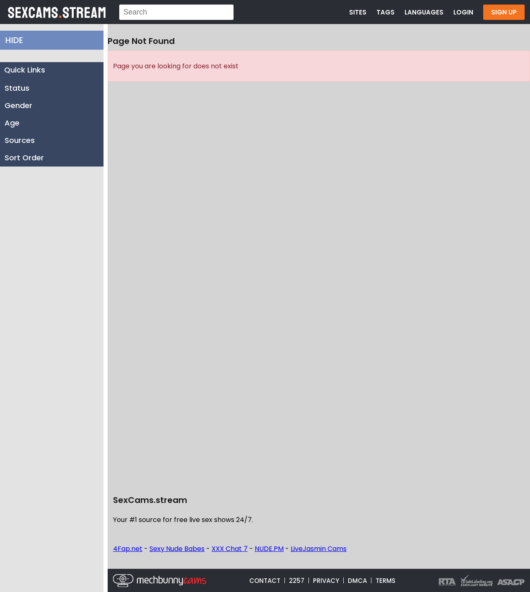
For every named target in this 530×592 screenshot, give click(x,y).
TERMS (385, 580)
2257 (296, 580)
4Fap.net (127, 548)
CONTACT (264, 580)
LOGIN (463, 12)
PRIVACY (326, 580)
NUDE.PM (269, 548)
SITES (357, 12)
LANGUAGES (424, 12)
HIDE (14, 40)
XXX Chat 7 (230, 548)
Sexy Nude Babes (177, 548)
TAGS (385, 12)
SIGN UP (504, 12)
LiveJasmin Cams (319, 548)
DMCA (357, 580)
